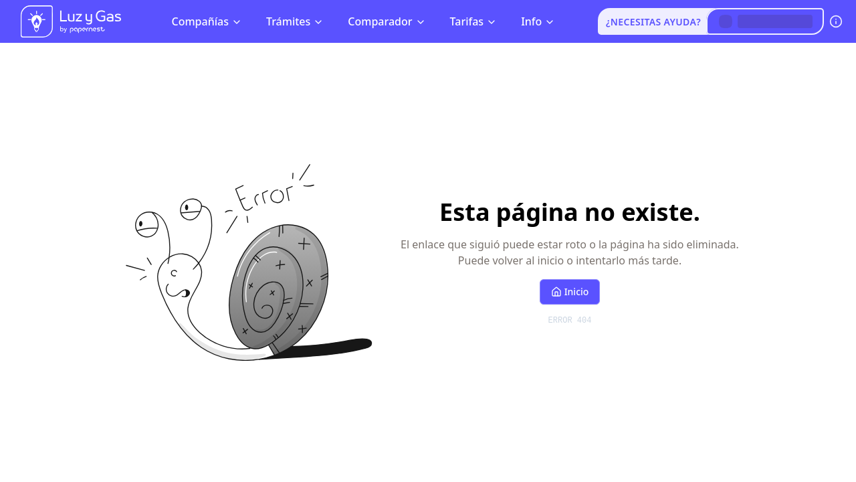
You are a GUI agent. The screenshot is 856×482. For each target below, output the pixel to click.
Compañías (206, 21)
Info (538, 21)
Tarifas (474, 21)
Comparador (386, 21)
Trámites (295, 21)
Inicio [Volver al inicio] (570, 291)
